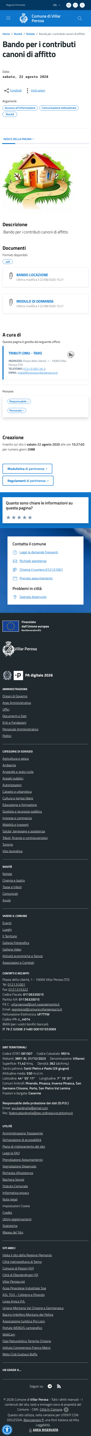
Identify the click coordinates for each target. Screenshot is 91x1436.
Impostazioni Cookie (16, 1205)
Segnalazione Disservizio (19, 1166)
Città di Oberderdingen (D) (20, 1274)
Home (6, 34)
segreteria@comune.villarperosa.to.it (37, 1009)
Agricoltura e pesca (15, 758)
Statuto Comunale (15, 1186)
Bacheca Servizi (13, 1179)
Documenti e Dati (14, 715)
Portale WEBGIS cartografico (22, 1327)
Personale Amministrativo (20, 729)
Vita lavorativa (12, 851)
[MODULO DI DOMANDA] (11, 302)
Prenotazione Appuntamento (22, 1159)
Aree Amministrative (16, 702)
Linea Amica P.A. (13, 1301)
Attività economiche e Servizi (22, 955)
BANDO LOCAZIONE (32, 275)
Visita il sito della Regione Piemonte (27, 1255)
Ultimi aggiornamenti (16, 1219)
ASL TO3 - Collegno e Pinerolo (23, 1294)
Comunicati (10, 893)
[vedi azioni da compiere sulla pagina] (34, 90)
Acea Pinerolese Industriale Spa (24, 1288)
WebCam (8, 1334)
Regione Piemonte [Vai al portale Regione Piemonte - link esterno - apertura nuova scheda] (15, 5)
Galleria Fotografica (15, 942)
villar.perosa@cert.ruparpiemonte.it (35, 1004)
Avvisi (6, 900)
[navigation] (8, 17)
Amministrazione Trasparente (22, 1133)
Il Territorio (9, 936)
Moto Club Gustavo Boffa (19, 1354)
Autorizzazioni (12, 784)
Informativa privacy (15, 1192)
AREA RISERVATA (43, 1429)
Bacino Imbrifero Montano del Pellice (27, 1314)
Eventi (6, 922)
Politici (6, 735)
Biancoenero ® (34, 1419)
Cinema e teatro (13, 880)
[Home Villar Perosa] (43, 18)
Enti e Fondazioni (14, 722)
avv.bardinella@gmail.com (30, 1108)
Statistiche (9, 1225)
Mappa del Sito (12, 1232)
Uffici (5, 709)
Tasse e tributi (12, 886)
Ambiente (9, 765)
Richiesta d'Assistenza (17, 1172)
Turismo (7, 844)
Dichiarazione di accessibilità (21, 1139)
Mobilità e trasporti (15, 824)
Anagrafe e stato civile (18, 771)
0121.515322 (18, 989)
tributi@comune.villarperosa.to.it (38, 372)
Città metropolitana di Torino (22, 1261)
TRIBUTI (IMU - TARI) (25, 353)
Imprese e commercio (17, 817)
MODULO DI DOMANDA (35, 301)
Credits (7, 1212)
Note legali (9, 1199)
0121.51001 (16, 984)
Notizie (30, 34)
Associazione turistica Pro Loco (23, 1321)
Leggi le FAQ (11, 1153)
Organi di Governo (14, 696)
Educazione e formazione (19, 804)
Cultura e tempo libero (17, 798)
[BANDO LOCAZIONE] (11, 275)
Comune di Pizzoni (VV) (18, 1268)
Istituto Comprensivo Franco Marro (26, 1347)
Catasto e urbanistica (17, 791)
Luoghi (7, 929)
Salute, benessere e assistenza (23, 831)
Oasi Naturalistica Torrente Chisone (26, 1341)
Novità (18, 34)
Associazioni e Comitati (18, 962)
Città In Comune (51, 1409)
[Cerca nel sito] (80, 18)
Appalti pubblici (12, 778)
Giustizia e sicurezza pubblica (22, 811)
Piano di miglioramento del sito (23, 1146)
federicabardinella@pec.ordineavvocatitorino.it (41, 1112)
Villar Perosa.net (13, 1281)
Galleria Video (11, 949)
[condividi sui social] (12, 90)
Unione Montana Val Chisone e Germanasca (33, 1307)
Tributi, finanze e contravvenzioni (25, 837)
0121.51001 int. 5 (34, 368)
